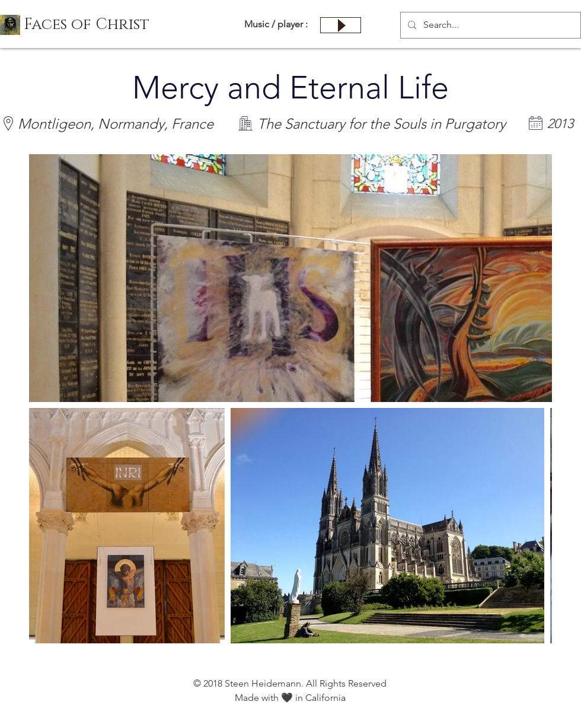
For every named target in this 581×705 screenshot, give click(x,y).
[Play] (340, 25)
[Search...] (489, 25)
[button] (86, 25)
